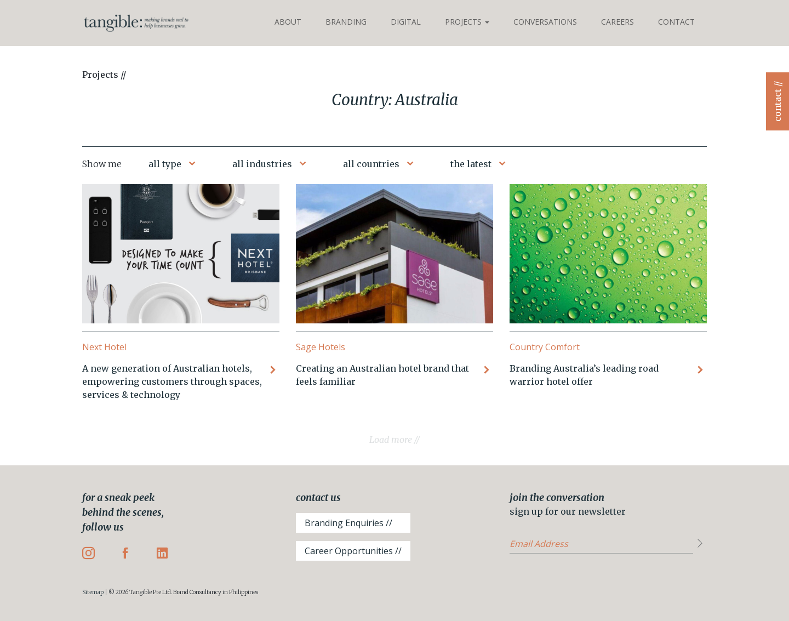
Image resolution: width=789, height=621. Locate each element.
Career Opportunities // (353, 551)
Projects (467, 21)
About (288, 21)
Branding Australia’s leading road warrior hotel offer (584, 375)
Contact (676, 21)
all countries (371, 163)
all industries (262, 163)
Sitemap (93, 592)
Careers (617, 21)
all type (164, 163)
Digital (406, 21)
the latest (470, 163)
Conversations (545, 21)
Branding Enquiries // (348, 523)
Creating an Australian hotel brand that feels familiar (382, 375)
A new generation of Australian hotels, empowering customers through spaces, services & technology (172, 381)
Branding (346, 21)
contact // (777, 101)
